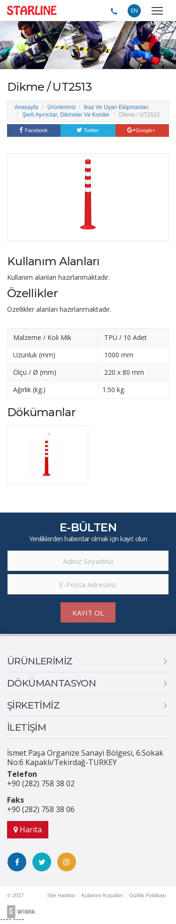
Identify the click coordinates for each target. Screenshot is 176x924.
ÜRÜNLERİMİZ (39, 661)
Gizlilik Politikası (147, 895)
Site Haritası (61, 895)
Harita (28, 829)
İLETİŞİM (26, 727)
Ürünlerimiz (61, 107)
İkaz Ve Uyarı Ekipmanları (116, 107)
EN (134, 11)
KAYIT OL (88, 612)
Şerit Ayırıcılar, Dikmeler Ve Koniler (66, 114)
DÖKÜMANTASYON (51, 683)
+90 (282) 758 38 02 (41, 783)
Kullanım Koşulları (102, 895)
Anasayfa (26, 107)
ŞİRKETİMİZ (33, 705)
